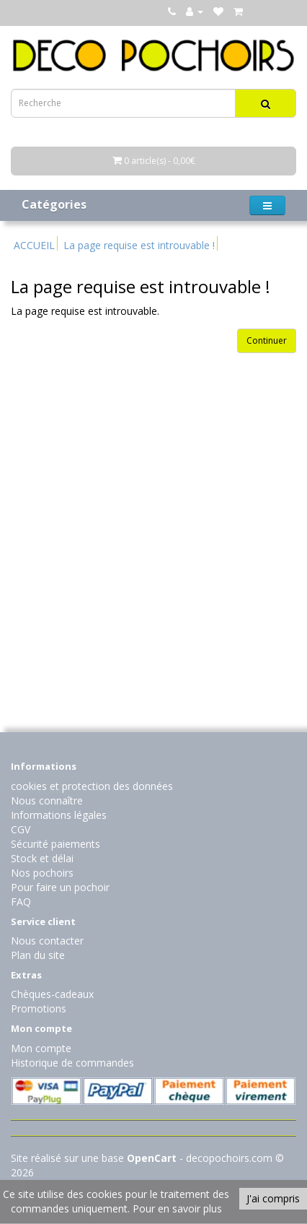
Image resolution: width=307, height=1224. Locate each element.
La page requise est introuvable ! (139, 245)
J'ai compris (273, 1198)
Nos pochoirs (42, 873)
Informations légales (59, 815)
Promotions (38, 1008)
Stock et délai (42, 858)
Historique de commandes (72, 1062)
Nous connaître (47, 800)
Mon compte (41, 1048)
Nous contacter (47, 940)
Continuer (266, 340)
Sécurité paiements (55, 844)
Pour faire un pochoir (60, 887)
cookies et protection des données (92, 786)
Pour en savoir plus (177, 1208)
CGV (20, 829)
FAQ (21, 901)
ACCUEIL (34, 245)
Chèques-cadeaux (52, 994)
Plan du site (38, 955)
